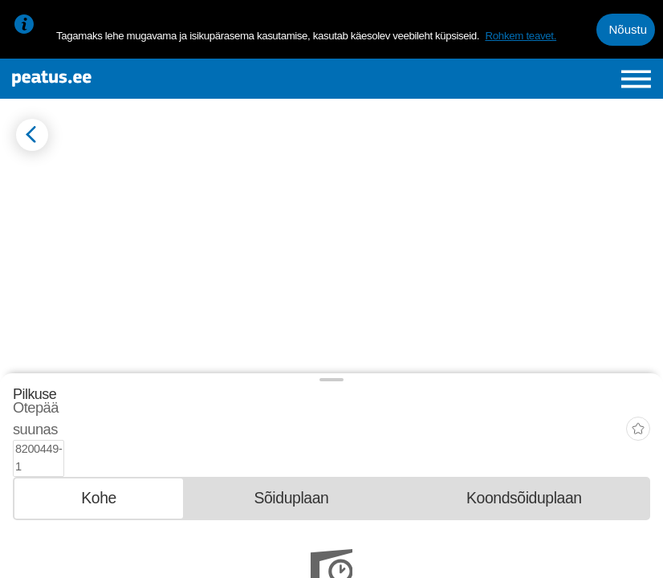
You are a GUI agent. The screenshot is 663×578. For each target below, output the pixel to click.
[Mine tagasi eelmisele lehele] (32, 135)
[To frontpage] (122, 79)
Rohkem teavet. (520, 36)
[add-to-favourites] (638, 413)
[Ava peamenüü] (636, 79)
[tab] (98, 462)
